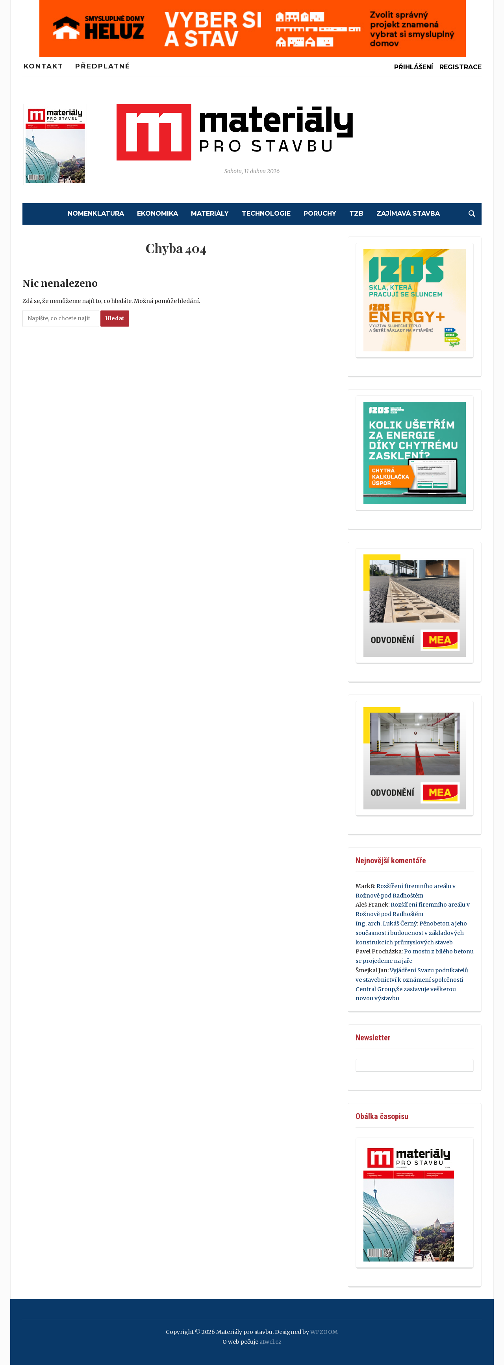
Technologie (266, 213)
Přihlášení (413, 67)
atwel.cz (270, 1341)
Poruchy (320, 213)
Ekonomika (157, 213)
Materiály (210, 213)
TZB (356, 213)
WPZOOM (324, 1331)
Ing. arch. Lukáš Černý (386, 923)
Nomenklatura (96, 213)
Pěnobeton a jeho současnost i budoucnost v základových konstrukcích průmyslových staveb (411, 933)
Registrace (460, 67)
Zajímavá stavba (408, 213)
